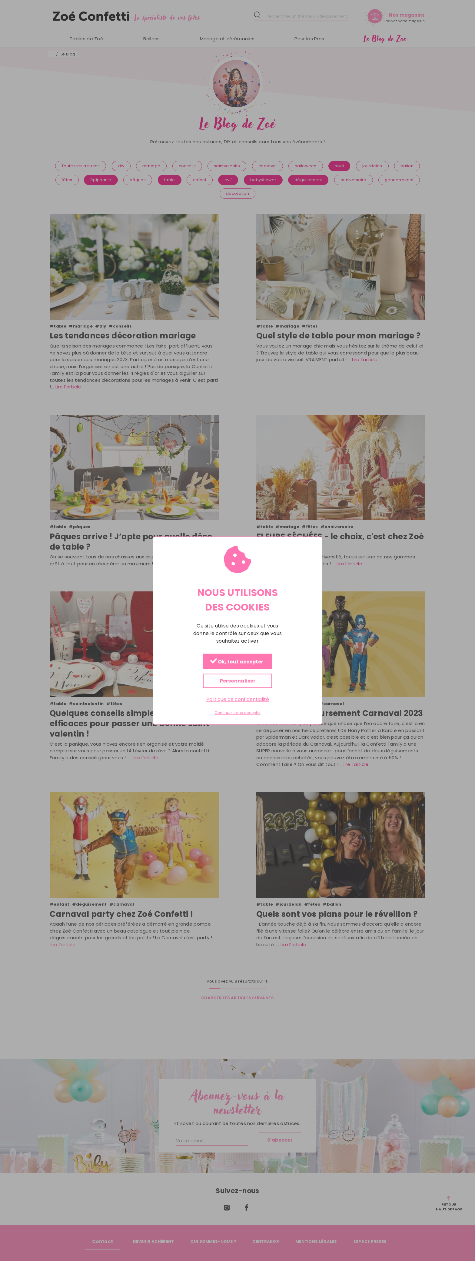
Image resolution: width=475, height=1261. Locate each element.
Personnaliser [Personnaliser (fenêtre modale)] (237, 680)
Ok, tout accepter (236, 661)
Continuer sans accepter (237, 713)
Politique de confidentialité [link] (237, 699)
